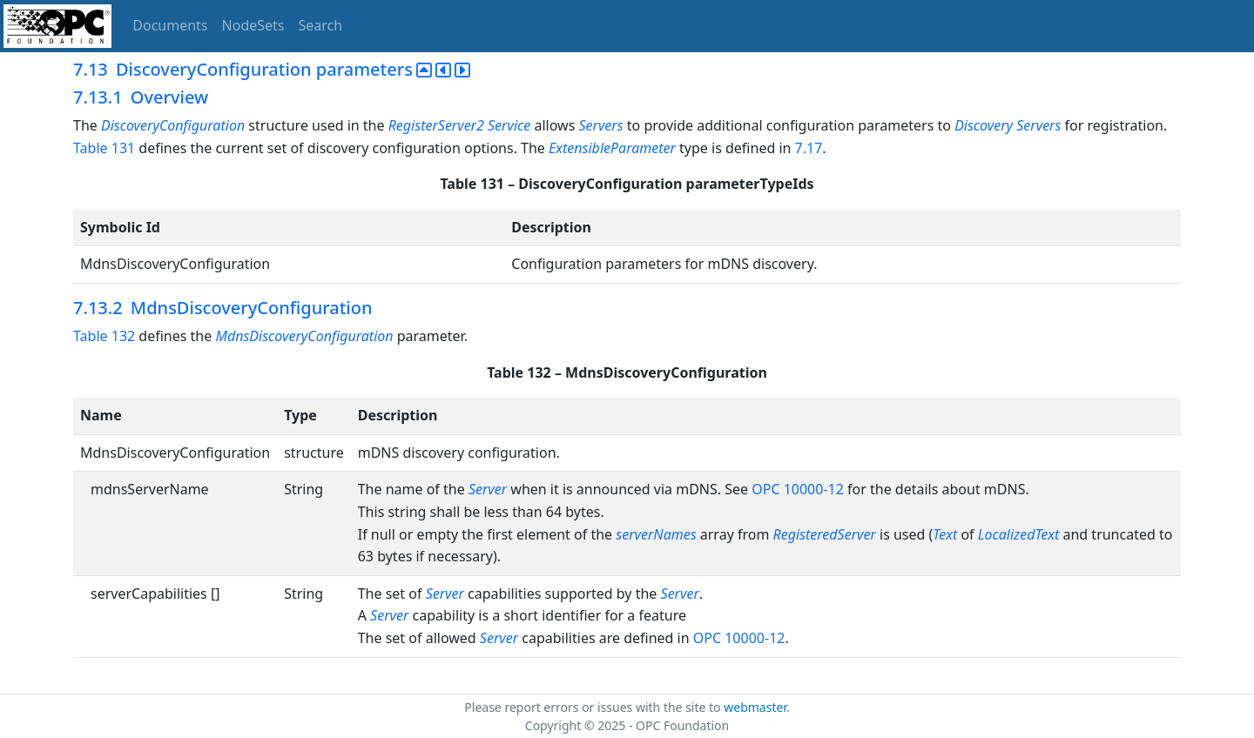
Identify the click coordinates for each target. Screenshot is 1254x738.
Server (488, 489)
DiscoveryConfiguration (173, 125)
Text (945, 534)
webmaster (755, 707)
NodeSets (253, 25)
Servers (600, 125)
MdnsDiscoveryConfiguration (304, 336)
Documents (169, 25)
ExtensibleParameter (612, 148)
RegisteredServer (826, 534)
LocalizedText (1019, 534)
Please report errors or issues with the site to (594, 707)
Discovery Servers (1007, 125)
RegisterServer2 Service (459, 125)
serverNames (658, 534)
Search (321, 25)
